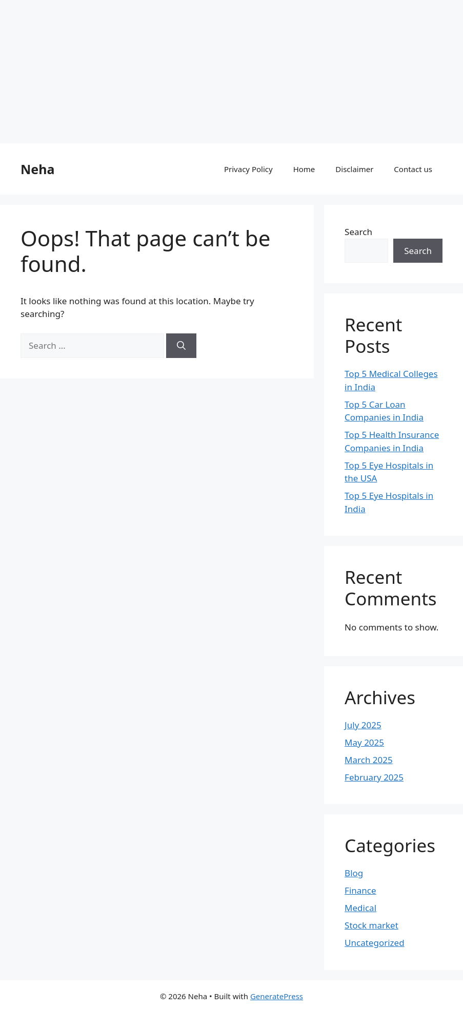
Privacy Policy (248, 169)
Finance (360, 890)
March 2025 (369, 760)
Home (304, 169)
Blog (354, 873)
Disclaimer (354, 169)
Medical (360, 908)
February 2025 (374, 777)
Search (358, 232)
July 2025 (363, 725)
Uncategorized (375, 942)
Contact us (413, 169)
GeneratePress (276, 996)
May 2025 (364, 742)
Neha (37, 169)
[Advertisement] (231, 71)
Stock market (371, 925)
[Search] (181, 345)
